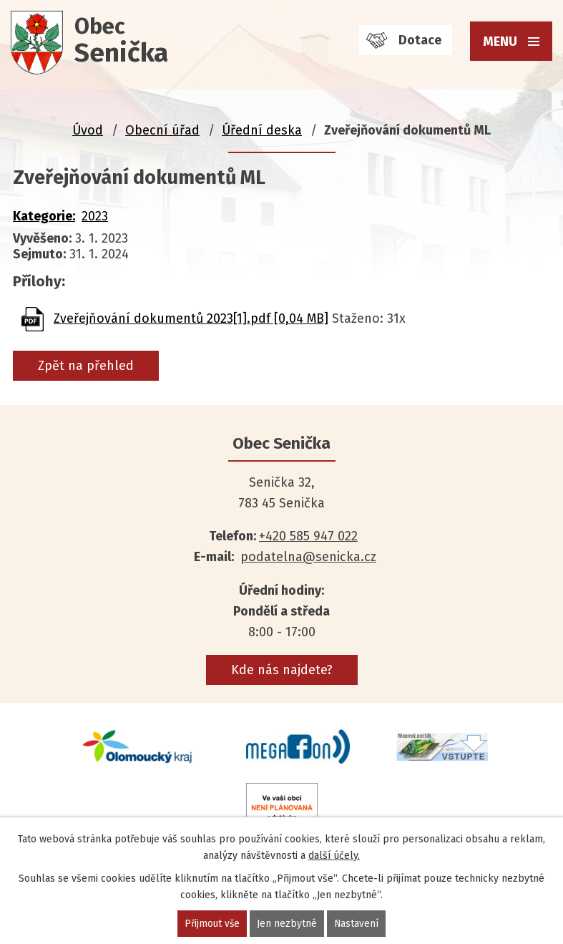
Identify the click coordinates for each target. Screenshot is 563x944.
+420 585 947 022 (308, 536)
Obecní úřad (162, 130)
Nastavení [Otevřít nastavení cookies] (357, 924)
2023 (95, 216)
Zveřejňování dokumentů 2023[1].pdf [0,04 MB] (191, 318)
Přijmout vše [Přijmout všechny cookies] (212, 924)
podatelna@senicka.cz (308, 557)
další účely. (334, 856)
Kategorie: (44, 216)
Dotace (419, 40)
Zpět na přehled (86, 366)
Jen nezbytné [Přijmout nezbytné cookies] (288, 924)
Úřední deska (262, 130)
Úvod (87, 130)
